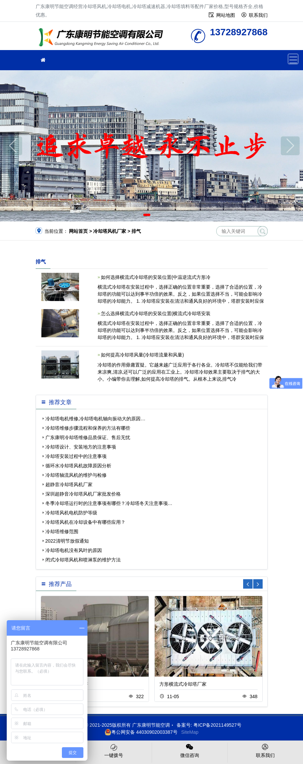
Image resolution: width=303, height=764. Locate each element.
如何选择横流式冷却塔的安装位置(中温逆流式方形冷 (156, 277)
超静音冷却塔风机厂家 (68, 484)
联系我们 (258, 15)
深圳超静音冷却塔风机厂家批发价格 (83, 494)
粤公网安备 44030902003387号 (141, 732)
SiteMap (189, 732)
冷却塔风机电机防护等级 (71, 512)
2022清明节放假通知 (67, 541)
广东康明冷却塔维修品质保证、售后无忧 (87, 437)
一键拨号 (113, 750)
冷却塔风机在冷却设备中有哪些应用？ (85, 522)
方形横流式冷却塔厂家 (182, 684)
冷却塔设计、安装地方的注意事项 (80, 447)
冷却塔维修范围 (61, 531)
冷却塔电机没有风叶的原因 (73, 550)
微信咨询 (189, 750)
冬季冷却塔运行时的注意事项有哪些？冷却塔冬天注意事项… (109, 503)
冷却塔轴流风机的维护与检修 (76, 475)
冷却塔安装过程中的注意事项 (76, 456)
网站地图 (225, 15)
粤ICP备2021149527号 (217, 725)
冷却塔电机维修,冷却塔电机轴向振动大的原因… (95, 418)
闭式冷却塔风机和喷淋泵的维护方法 (83, 559)
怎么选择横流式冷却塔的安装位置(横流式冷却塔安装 (156, 313)
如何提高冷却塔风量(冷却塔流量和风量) (142, 354)
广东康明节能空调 (103, 38)
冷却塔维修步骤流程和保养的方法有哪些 (87, 428)
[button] (146, 215)
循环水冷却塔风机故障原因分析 (78, 465)
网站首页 (78, 231)
